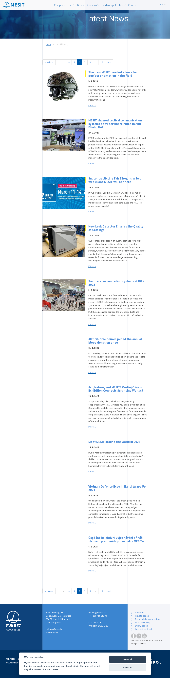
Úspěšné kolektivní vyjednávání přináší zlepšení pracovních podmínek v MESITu (116, 539)
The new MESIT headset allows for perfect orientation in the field (112, 74)
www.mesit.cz (53, 632)
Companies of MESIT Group (69, 5)
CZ (161, 5)
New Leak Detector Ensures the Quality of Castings (115, 228)
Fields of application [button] (113, 5)
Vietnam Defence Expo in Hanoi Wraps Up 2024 (117, 488)
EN (165, 5)
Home (48, 44)
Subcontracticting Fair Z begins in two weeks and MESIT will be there (114, 180)
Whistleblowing (142, 622)
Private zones (142, 615)
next (109, 62)
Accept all (127, 659)
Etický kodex (141, 625)
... (63, 62)
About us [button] (93, 5)
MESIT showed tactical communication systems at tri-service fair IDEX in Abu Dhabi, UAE (115, 123)
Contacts (133, 5)
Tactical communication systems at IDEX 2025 (116, 283)
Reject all (127, 667)
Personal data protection (147, 619)
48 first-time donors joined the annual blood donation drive (115, 340)
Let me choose (50, 669)
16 (101, 62)
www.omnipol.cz (14, 662)
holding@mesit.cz (55, 629)
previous (49, 62)
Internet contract (143, 629)
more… (92, 105)
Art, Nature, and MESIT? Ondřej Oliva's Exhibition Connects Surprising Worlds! (115, 389)
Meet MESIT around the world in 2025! (114, 442)
